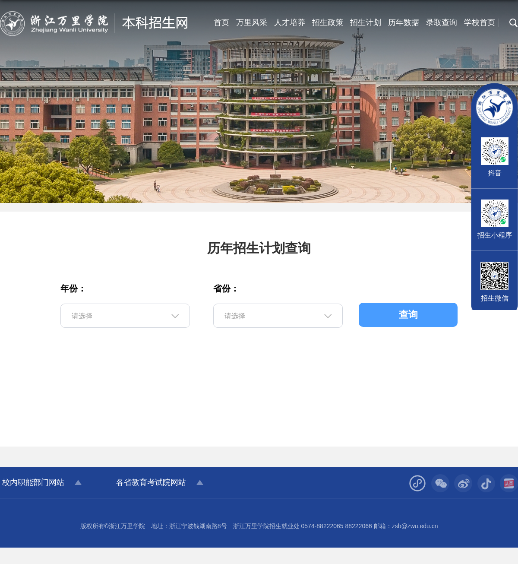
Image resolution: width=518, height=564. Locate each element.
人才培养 (289, 22)
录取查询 (441, 22)
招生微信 (495, 298)
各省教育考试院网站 (151, 482)
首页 (221, 22)
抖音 (495, 173)
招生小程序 (494, 235)
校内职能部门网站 (33, 482)
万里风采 (251, 22)
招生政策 (327, 22)
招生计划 (365, 22)
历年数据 (403, 22)
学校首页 (479, 22)
